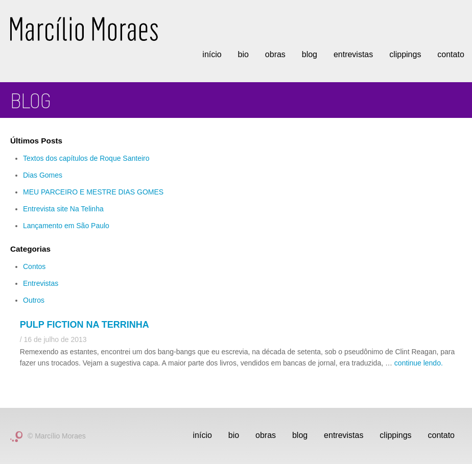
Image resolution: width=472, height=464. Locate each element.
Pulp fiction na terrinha (84, 325)
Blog (309, 54)
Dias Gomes (42, 175)
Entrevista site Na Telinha (63, 209)
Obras (275, 54)
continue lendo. (418, 363)
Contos (34, 266)
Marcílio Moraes (84, 29)
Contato (450, 54)
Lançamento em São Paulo (66, 226)
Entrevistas (353, 54)
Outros (33, 300)
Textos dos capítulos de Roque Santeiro (86, 158)
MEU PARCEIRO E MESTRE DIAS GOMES (93, 192)
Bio (243, 54)
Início (211, 54)
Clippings (405, 54)
